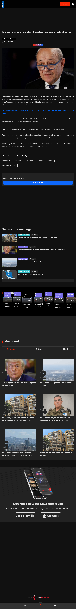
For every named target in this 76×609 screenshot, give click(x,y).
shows (55, 606)
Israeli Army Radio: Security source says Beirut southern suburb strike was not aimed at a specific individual (18, 419)
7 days (39, 349)
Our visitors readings (16, 229)
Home (8, 606)
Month (66, 349)
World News (25, 295)
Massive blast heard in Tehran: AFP (31, 274)
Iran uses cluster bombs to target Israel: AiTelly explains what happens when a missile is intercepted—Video (27, 306)
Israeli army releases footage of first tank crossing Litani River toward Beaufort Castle (17, 305)
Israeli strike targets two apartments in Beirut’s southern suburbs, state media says (17, 454)
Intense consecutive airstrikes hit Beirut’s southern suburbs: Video (59, 306)
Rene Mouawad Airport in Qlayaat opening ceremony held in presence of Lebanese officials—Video (8, 305)
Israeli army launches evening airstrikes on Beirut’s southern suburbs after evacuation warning (71, 306)
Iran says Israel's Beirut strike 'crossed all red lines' (38, 237)
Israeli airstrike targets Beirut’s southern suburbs (37, 262)
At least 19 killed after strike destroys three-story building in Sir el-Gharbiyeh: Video (39, 305)
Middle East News (23, 234)
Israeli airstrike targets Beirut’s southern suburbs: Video (49, 305)
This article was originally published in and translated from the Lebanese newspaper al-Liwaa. (38, 112)
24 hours (11, 349)
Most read (12, 341)
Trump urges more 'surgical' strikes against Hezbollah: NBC (41, 250)
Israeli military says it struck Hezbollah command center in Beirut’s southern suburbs (55, 419)
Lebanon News (22, 247)
